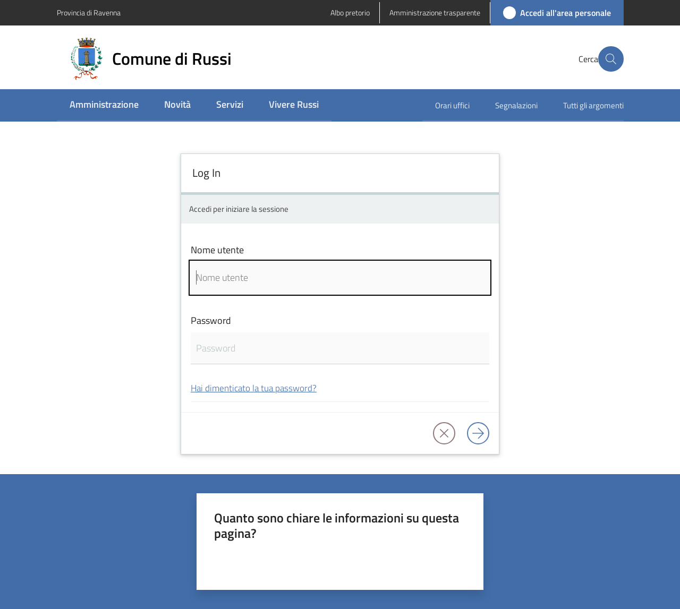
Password (211, 320)
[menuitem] (104, 105)
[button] (611, 59)
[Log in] (478, 433)
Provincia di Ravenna (89, 12)
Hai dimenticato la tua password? (254, 387)
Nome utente (217, 250)
